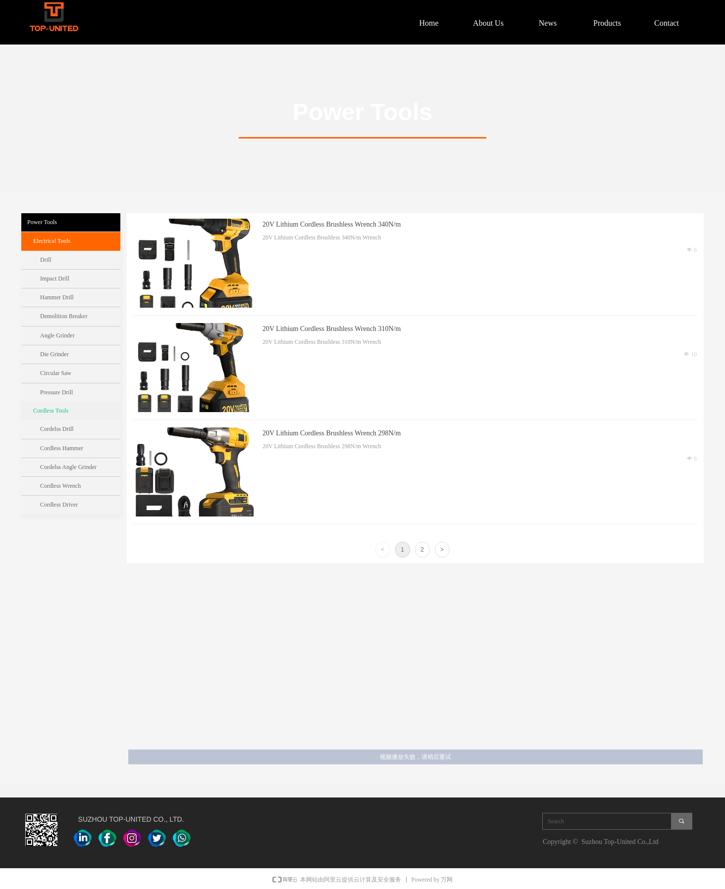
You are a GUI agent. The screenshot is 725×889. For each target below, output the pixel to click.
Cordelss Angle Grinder (68, 467)
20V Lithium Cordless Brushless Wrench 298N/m (331, 433)
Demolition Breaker (64, 316)
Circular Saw (55, 373)
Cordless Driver (59, 504)
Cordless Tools (50, 410)
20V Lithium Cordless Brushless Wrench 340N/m (331, 224)
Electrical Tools (51, 240)
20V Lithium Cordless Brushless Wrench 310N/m (331, 328)
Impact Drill (54, 278)
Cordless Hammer (61, 448)
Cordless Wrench (60, 485)
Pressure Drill (56, 392)
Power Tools (42, 222)
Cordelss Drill (57, 428)
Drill (46, 259)
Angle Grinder (57, 335)
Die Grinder (54, 354)
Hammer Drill (57, 297)
